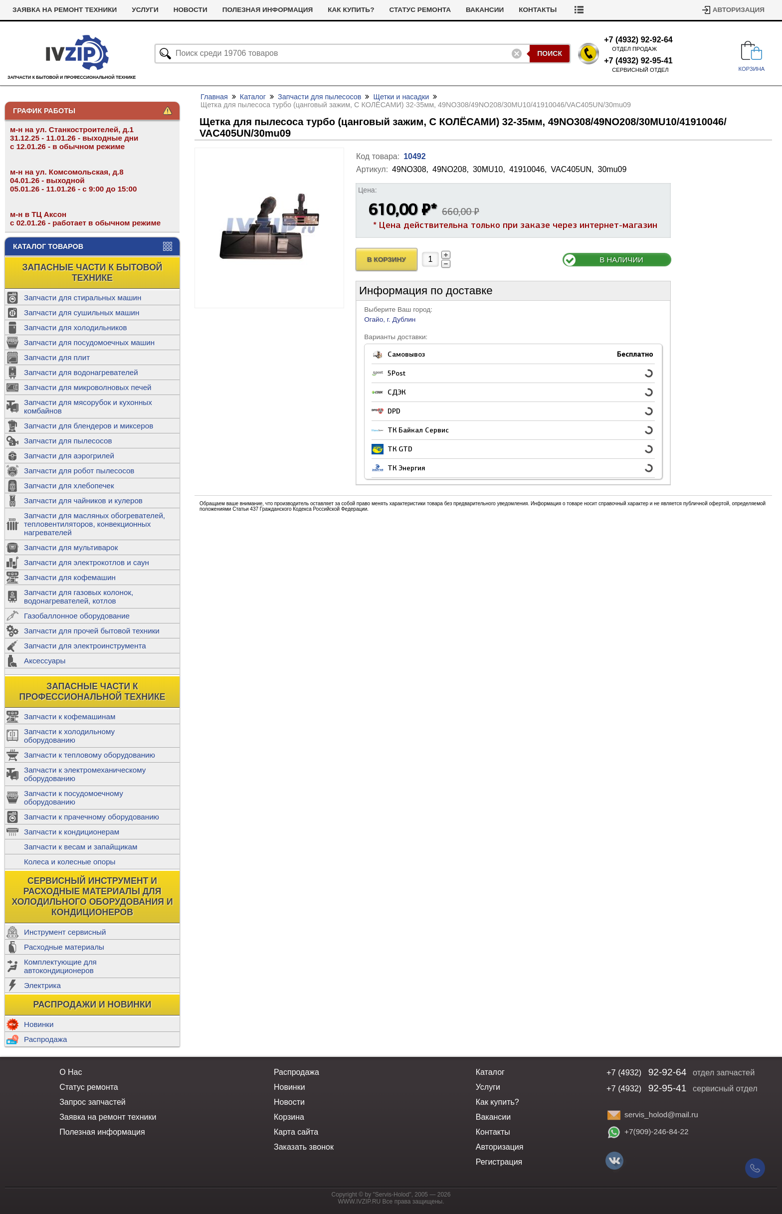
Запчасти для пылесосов (68, 440)
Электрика (42, 985)
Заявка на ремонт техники (64, 9)
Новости (190, 9)
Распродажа (45, 1039)
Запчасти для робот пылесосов (79, 470)
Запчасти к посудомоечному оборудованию (73, 797)
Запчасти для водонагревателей (81, 372)
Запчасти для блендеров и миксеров (88, 425)
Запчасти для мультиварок (71, 547)
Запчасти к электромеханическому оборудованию (85, 774)
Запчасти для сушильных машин (81, 312)
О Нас (70, 1072)
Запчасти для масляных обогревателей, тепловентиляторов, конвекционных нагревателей (94, 524)
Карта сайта (296, 1132)
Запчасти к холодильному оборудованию (69, 735)
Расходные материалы (64, 947)
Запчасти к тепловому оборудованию (89, 755)
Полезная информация (267, 9)
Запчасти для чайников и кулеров (83, 500)
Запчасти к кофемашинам (69, 716)
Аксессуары (44, 660)
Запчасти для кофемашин (70, 577)
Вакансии (485, 9)
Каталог (253, 97)
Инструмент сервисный (65, 932)
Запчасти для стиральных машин (82, 297)
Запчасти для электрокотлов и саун (86, 562)
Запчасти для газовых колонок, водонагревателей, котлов (78, 596)
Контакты (538, 9)
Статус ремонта (420, 9)
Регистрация (499, 1162)
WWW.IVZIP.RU (359, 1201)
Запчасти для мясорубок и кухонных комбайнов (88, 406)
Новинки (38, 1024)
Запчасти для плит (57, 357)
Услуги (145, 9)
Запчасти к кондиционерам (71, 831)
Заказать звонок (304, 1147)
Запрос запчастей (92, 1102)
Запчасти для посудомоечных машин (89, 342)
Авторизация (739, 9)
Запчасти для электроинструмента (85, 645)
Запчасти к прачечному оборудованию (91, 816)
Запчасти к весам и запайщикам (80, 846)
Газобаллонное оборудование (77, 615)
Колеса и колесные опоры (70, 861)
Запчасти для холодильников (75, 327)
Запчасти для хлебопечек (69, 485)
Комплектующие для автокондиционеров (60, 966)
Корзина (289, 1117)
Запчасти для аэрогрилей (69, 455)
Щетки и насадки (401, 97)
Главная (214, 97)
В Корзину (386, 259)
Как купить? (351, 9)
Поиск (549, 53)
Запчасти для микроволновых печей (88, 387)
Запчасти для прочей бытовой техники (92, 630)
